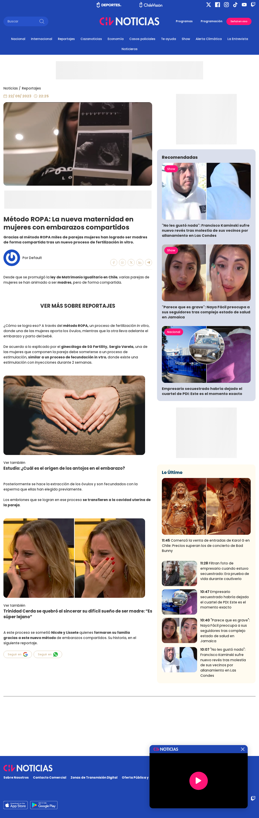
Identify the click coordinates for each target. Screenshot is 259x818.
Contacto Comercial (49, 778)
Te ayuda (168, 39)
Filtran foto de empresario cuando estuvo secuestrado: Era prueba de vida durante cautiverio (224, 631)
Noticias (10, 88)
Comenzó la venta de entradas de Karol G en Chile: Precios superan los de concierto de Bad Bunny (206, 605)
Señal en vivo (238, 21)
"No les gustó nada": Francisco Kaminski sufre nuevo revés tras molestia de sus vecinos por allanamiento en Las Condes (205, 290)
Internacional (41, 39)
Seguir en (18, 654)
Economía (116, 39)
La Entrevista (237, 39)
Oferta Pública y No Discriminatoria (151, 778)
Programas (184, 21)
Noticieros (130, 49)
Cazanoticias (91, 39)
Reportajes (66, 39)
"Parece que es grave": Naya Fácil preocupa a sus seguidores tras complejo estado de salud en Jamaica (206, 371)
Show (186, 39)
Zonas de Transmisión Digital (94, 778)
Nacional (18, 39)
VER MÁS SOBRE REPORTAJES (77, 306)
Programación (211, 21)
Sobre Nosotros (16, 778)
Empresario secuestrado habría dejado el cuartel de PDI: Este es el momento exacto (202, 451)
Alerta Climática (209, 39)
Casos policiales (142, 39)
